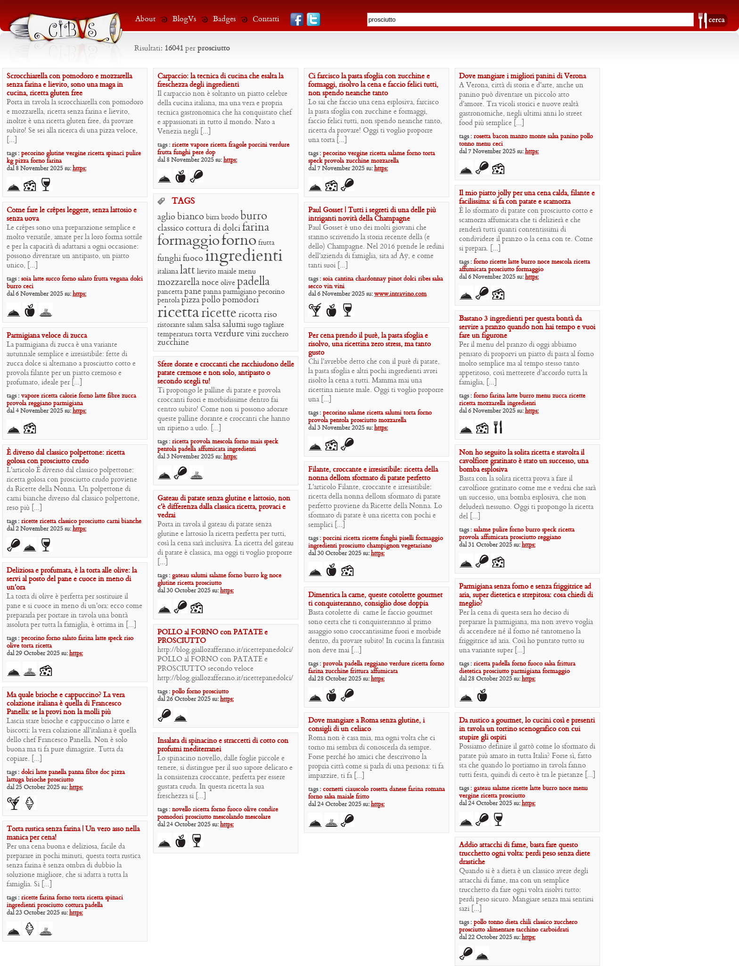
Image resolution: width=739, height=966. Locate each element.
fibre (113, 396)
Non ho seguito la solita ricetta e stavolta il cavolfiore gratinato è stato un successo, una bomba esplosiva (523, 461)
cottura (199, 228)
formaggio (529, 269)
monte (537, 136)
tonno (466, 144)
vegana (119, 279)
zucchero (275, 334)
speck (315, 161)
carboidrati (554, 929)
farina (54, 161)
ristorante (171, 325)
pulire (133, 153)
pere (198, 152)
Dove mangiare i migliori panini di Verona (522, 76)
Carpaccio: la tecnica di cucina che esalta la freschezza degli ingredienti (220, 80)
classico (170, 228)
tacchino (527, 929)
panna (212, 292)
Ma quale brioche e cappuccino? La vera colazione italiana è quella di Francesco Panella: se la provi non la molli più (65, 703)
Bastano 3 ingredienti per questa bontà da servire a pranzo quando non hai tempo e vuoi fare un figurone (527, 327)
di (217, 228)
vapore (199, 145)
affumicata (472, 269)
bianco (190, 217)
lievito (206, 271)
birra (212, 217)
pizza (22, 161)
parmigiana (68, 403)
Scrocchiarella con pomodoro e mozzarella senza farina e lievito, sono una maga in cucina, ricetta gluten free (69, 85)
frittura (566, 663)
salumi (234, 325)
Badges (224, 19)
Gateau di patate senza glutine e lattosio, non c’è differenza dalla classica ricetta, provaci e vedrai (223, 507)
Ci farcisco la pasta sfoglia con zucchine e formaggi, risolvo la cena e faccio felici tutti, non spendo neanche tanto (373, 85)
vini (253, 334)
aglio (166, 217)
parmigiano (239, 292)
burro (528, 262)
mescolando (228, 817)
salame (396, 153)
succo (53, 279)
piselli (406, 538)
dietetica (470, 671)
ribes (424, 279)
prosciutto (501, 269)
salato (85, 279)
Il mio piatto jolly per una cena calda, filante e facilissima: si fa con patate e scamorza (527, 197)
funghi (181, 152)
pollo (586, 136)
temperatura (175, 334)
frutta (164, 152)
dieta (511, 922)
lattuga (15, 779)
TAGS (183, 202)
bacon (500, 136)
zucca (559, 396)
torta (429, 153)
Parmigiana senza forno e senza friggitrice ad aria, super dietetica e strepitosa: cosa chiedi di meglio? (526, 595)
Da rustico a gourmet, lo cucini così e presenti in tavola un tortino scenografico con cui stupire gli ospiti (527, 729)
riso (270, 315)
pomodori (240, 300)
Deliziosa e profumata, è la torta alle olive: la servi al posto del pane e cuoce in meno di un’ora (72, 579)
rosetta (482, 136)
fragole (237, 145)
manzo (518, 136)
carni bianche (124, 521)
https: (79, 168)
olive (228, 283)
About (145, 19)
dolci (231, 228)
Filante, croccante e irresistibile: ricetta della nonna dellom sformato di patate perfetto (373, 474)
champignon (383, 546)
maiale (227, 271)
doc (104, 772)
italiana (167, 271)
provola (334, 161)
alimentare (500, 929)
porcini (257, 145)
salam (195, 325)
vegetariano (416, 546)
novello (181, 809)
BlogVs (184, 19)
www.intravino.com (400, 294)
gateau (180, 575)
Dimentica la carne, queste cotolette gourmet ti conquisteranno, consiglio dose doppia (375, 599)
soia (26, 279)
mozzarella (385, 161)
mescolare (258, 817)
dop (210, 152)
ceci (498, 144)
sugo (254, 325)
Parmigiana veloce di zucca (47, 336)
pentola (168, 300)
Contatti (266, 19)
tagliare (273, 325)
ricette (180, 145)
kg (10, 161)
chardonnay (370, 279)
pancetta (169, 292)
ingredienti (244, 256)
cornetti (333, 789)
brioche (36, 779)
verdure (279, 145)
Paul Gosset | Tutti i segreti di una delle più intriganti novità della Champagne (372, 214)
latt (187, 270)
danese (397, 789)
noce (543, 262)
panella (57, 772)
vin (328, 286)
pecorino (32, 153)
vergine (76, 153)
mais (256, 441)
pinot (395, 279)
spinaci (115, 153)
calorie (68, 396)
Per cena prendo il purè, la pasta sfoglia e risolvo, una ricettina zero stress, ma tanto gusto (369, 344)
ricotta (250, 315)
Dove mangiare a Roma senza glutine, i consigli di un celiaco (366, 724)
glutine (55, 153)
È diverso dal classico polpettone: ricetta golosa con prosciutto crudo (65, 457)
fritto (362, 796)
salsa (553, 136)
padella (253, 282)
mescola (561, 262)
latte (513, 262)
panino (569, 136)
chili (525, 922)
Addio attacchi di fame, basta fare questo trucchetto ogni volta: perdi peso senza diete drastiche (524, 853)
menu (483, 144)
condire (268, 809)
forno (38, 161)
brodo (229, 217)
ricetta (96, 153)
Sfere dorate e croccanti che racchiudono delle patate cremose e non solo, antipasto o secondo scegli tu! (225, 373)
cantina (344, 279)
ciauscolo (357, 789)
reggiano (39, 403)
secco (315, 286)
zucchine (357, 161)
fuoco (193, 259)
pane (192, 292)
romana (435, 789)
